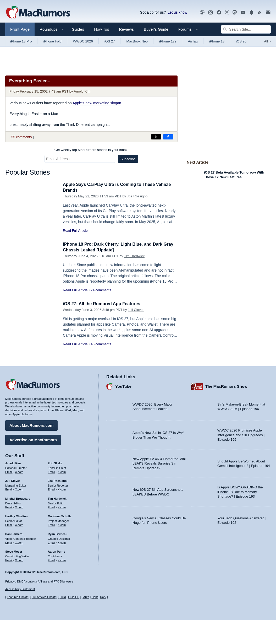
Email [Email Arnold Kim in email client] (9, 471)
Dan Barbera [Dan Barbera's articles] (13, 533)
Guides (78, 29)
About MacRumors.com (31, 425)
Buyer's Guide (156, 29)
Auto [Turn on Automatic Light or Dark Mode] (86, 597)
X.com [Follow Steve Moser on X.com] (19, 559)
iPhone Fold (52, 41)
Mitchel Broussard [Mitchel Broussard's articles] (17, 498)
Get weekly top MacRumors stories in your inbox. (91, 150)
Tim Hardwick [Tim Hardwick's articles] (57, 498)
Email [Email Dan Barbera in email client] (9, 542)
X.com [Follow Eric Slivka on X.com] (62, 471)
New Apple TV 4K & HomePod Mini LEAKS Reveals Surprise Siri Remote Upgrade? (159, 463)
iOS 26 (241, 41)
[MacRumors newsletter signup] (268, 12)
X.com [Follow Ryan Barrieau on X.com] (62, 542)
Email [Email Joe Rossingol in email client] (51, 488)
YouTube (123, 386)
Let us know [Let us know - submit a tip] (177, 12)
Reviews (126, 29)
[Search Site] (246, 29)
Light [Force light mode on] (94, 597)
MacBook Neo (137, 41)
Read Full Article (75, 231)
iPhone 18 (217, 41)
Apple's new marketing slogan (97, 103)
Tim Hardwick (134, 256)
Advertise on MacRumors (33, 439)
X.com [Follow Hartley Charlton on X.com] (19, 524)
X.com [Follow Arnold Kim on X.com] (19, 471)
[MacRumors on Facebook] (219, 12)
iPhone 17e (167, 41)
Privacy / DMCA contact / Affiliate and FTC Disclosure (39, 581)
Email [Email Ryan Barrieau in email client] (51, 542)
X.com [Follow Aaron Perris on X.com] (62, 559)
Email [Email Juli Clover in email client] (9, 488)
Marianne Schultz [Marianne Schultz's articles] (59, 515)
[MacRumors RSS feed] (259, 12)
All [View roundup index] (267, 41)
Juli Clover (136, 310)
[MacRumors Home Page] (38, 13)
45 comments (101, 344)
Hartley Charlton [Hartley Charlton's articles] (16, 515)
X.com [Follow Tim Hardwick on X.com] (62, 506)
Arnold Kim (82, 91)
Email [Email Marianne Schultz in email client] (51, 524)
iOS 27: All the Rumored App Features (103, 303)
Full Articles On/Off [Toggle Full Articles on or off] (44, 597)
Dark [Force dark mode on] (103, 597)
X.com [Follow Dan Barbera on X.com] (19, 542)
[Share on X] (156, 136)
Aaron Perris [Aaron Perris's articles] (56, 551)
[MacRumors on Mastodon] (234, 12)
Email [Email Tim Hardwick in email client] (51, 506)
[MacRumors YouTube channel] (243, 12)
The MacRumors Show (226, 386)
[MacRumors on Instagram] (210, 12)
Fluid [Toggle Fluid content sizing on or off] (62, 597)
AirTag (193, 41)
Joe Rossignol (137, 196)
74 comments (101, 290)
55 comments (21, 137)
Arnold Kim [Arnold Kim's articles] (13, 462)
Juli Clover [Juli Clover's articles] (12, 480)
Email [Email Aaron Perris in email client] (51, 559)
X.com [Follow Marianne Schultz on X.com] (62, 524)
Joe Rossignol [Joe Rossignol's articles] (58, 480)
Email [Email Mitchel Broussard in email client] (9, 506)
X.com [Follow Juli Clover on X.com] (19, 488)
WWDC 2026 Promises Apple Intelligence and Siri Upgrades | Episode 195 (240, 434)
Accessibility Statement (20, 589)
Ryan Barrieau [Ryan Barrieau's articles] (58, 533)
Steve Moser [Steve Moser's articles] (13, 551)
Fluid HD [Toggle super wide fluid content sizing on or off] (73, 597)
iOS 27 (109, 41)
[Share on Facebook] (168, 136)
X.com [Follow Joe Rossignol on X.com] (62, 488)
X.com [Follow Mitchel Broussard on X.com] (19, 506)
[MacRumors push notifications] (251, 12)
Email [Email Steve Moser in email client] (9, 559)
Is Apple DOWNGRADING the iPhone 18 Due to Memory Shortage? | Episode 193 (240, 491)
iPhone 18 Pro (21, 41)
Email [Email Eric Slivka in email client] (51, 471)
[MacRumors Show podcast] (202, 12)
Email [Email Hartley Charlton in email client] (9, 524)
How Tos (101, 29)
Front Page (20, 29)
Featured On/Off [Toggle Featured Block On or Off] (17, 597)
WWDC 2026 (83, 41)
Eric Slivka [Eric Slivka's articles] (55, 462)
